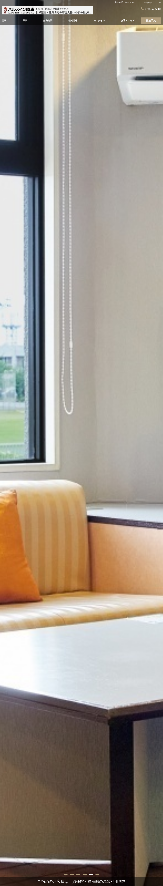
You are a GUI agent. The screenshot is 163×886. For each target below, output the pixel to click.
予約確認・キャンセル (124, 2)
